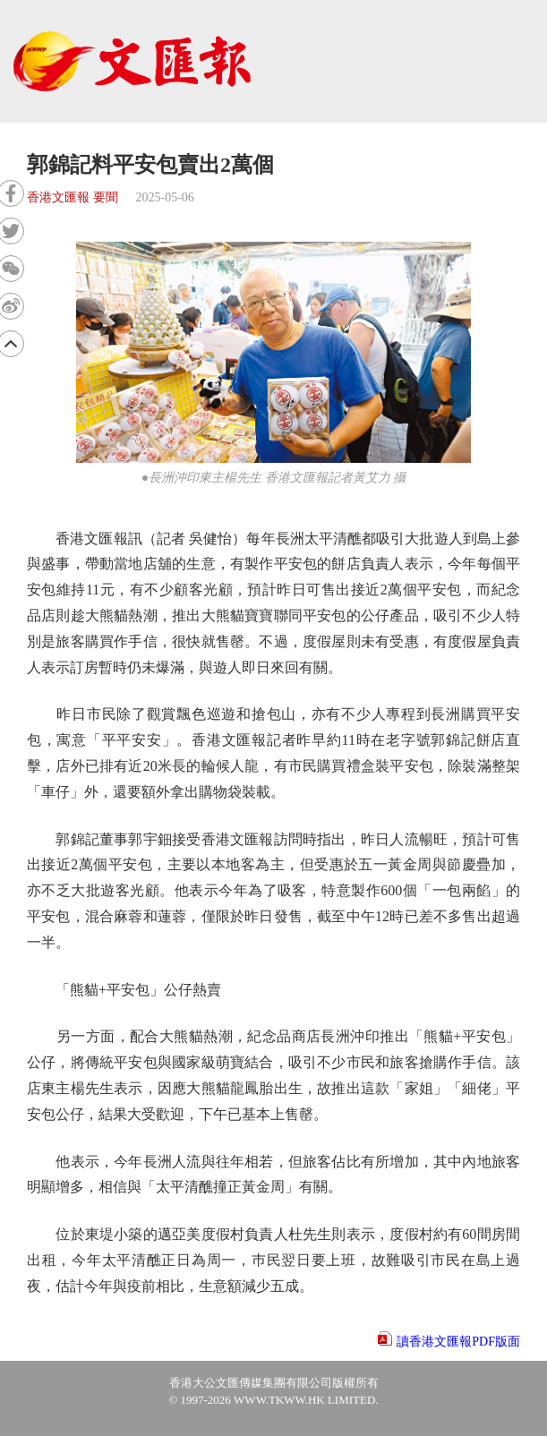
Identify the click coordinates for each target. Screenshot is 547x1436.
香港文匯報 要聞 (72, 197)
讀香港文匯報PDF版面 (458, 1341)
